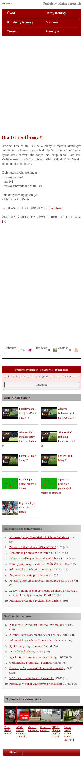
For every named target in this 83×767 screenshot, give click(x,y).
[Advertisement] (41, 88)
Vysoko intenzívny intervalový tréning (33, 657)
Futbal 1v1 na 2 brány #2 (27, 458)
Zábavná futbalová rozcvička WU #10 (32, 547)
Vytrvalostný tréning (22, 651)
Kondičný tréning (20, 22)
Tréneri (12, 31)
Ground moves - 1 (33, 729)
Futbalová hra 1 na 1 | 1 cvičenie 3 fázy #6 (28, 413)
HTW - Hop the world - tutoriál (56, 732)
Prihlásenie (7, 3)
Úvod (11, 13)
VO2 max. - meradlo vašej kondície (31, 678)
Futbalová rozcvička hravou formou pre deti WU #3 (41, 580)
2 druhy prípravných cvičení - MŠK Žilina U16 (38, 564)
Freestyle (52, 31)
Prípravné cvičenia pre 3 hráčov (29, 575)
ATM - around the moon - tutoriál (21, 732)
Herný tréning (55, 13)
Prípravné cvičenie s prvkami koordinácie (35, 600)
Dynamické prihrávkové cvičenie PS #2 (33, 552)
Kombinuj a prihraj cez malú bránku (28, 484)
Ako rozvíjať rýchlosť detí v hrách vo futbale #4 (39, 537)
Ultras (13, 752)
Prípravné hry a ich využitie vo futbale (27, 507)
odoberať (57, 208)
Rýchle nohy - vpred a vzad (26, 646)
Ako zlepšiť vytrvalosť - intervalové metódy (36, 624)
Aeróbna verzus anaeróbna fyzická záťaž (34, 634)
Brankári (51, 22)
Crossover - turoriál (45, 729)
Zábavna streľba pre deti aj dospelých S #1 (35, 558)
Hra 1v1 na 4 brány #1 (65, 458)
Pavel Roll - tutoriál (8, 730)
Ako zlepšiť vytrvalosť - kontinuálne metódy (37, 668)
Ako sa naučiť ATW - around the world (69, 733)
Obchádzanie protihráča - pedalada (30, 662)
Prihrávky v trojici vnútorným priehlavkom (36, 683)
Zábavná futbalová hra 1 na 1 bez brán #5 (67, 413)
